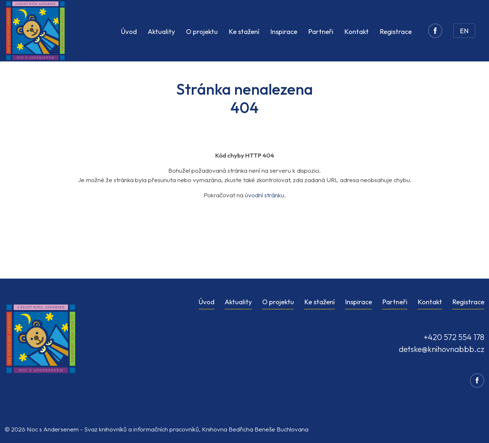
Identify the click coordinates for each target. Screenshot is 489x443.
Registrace (396, 31)
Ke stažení (244, 31)
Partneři (320, 31)
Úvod (129, 31)
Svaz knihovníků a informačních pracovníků (141, 429)
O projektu (202, 31)
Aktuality (161, 31)
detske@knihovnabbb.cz (441, 349)
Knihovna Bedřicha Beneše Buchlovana (255, 429)
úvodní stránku (264, 195)
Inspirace (283, 31)
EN (464, 30)
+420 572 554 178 (454, 337)
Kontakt (356, 31)
